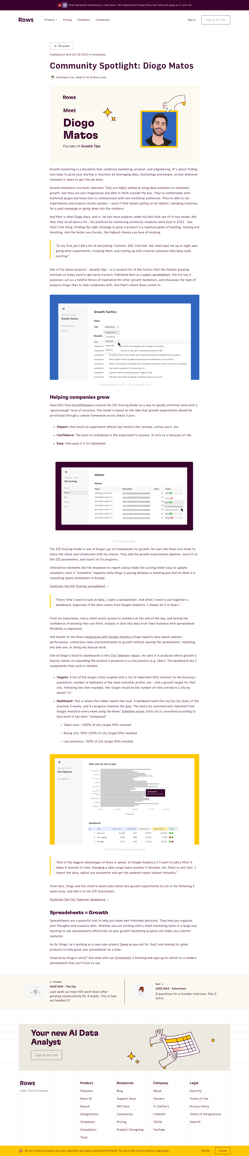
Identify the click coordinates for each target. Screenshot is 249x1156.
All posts (62, 46)
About (157, 1091)
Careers (158, 1099)
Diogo (78, 217)
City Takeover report (125, 655)
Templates (87, 1122)
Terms (160, 5)
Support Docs (126, 1099)
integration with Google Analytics (108, 637)
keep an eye (129, 944)
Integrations (89, 1114)
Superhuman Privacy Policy (137, 5)
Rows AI (86, 1099)
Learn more (109, 5)
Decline (205, 1150)
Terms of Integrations (205, 1114)
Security (196, 1091)
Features (86, 1091)
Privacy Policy (199, 1106)
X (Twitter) (161, 1106)
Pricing (121, 1122)
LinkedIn (159, 1114)
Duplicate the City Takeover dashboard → (79, 899)
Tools (84, 1137)
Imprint (195, 1122)
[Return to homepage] (26, 19)
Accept (223, 1150)
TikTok (157, 1122)
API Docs (123, 1106)
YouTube (159, 1130)
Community (123, 958)
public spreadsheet (156, 275)
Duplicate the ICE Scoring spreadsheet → (79, 586)
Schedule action (133, 711)
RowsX (85, 1106)
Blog (120, 1091)
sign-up (158, 958)
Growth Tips (98, 269)
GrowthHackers (83, 405)
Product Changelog (130, 1130)
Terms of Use (199, 1099)
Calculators (88, 1130)
